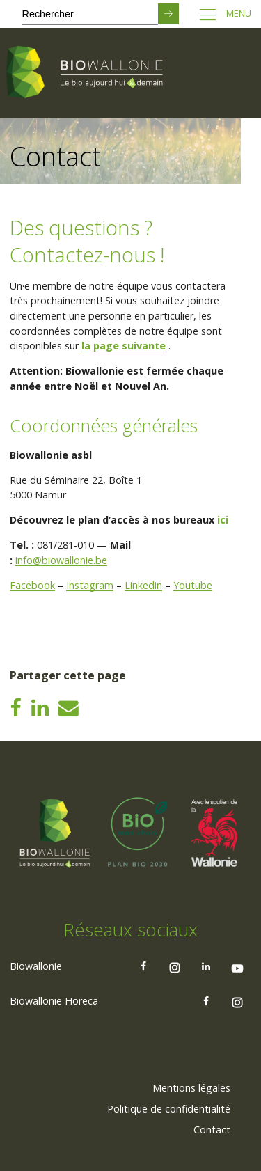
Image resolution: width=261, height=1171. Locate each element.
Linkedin (143, 585)
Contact (211, 1129)
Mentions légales (191, 1087)
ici (222, 519)
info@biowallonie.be (61, 560)
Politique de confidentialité (168, 1108)
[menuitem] (191, 1088)
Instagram (89, 585)
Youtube (192, 585)
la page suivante (123, 345)
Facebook (32, 585)
